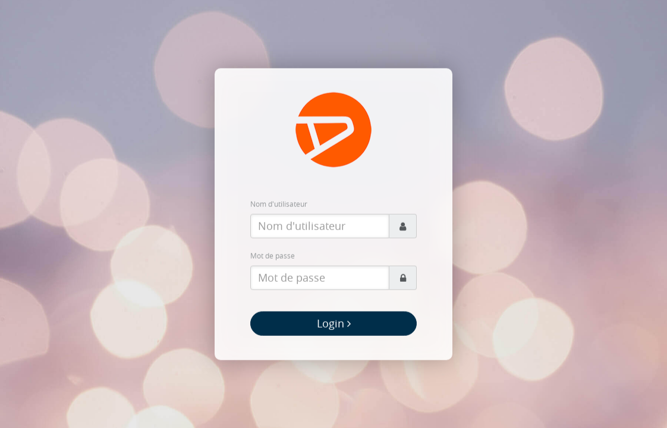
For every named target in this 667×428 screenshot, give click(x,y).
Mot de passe (272, 255)
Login (334, 323)
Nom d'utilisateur (278, 204)
